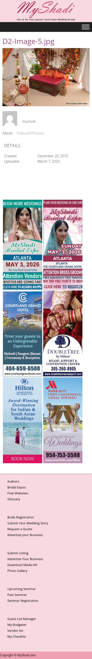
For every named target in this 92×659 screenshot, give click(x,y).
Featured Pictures (30, 133)
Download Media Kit (22, 565)
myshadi (29, 121)
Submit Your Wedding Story (27, 523)
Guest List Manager (21, 619)
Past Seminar (17, 595)
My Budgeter (16, 624)
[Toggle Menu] (86, 27)
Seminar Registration (22, 600)
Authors (13, 481)
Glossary (13, 499)
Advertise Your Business (25, 559)
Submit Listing (17, 553)
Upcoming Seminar (21, 589)
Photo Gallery (17, 570)
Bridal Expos (16, 487)
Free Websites (17, 493)
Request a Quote (19, 529)
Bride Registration (20, 517)
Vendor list (15, 630)
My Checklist (16, 636)
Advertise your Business (25, 535)
